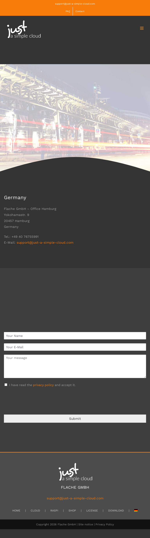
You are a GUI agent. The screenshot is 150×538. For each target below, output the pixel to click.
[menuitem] (136, 511)
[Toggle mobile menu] (142, 28)
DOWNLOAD (116, 510)
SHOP (72, 510)
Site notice (85, 524)
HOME (16, 510)
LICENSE (92, 510)
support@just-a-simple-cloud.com (75, 3)
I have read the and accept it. (42, 385)
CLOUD (35, 510)
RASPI (54, 510)
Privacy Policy (105, 524)
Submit (75, 419)
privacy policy (43, 385)
